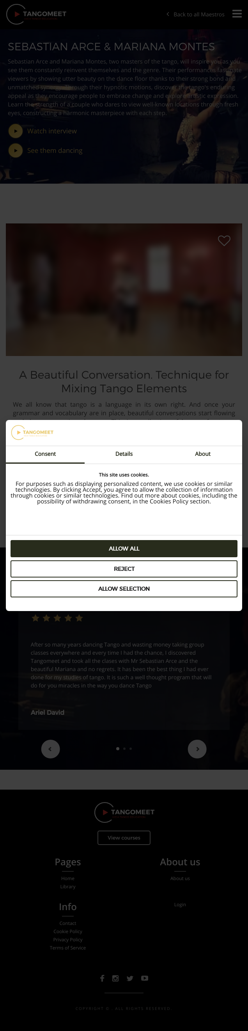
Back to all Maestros (196, 15)
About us (180, 878)
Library (67, 887)
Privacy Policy (67, 940)
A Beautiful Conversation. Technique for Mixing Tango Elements (124, 381)
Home (67, 878)
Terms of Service (68, 948)
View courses (124, 837)
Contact (67, 923)
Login (180, 905)
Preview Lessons (165, 519)
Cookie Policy (67, 931)
